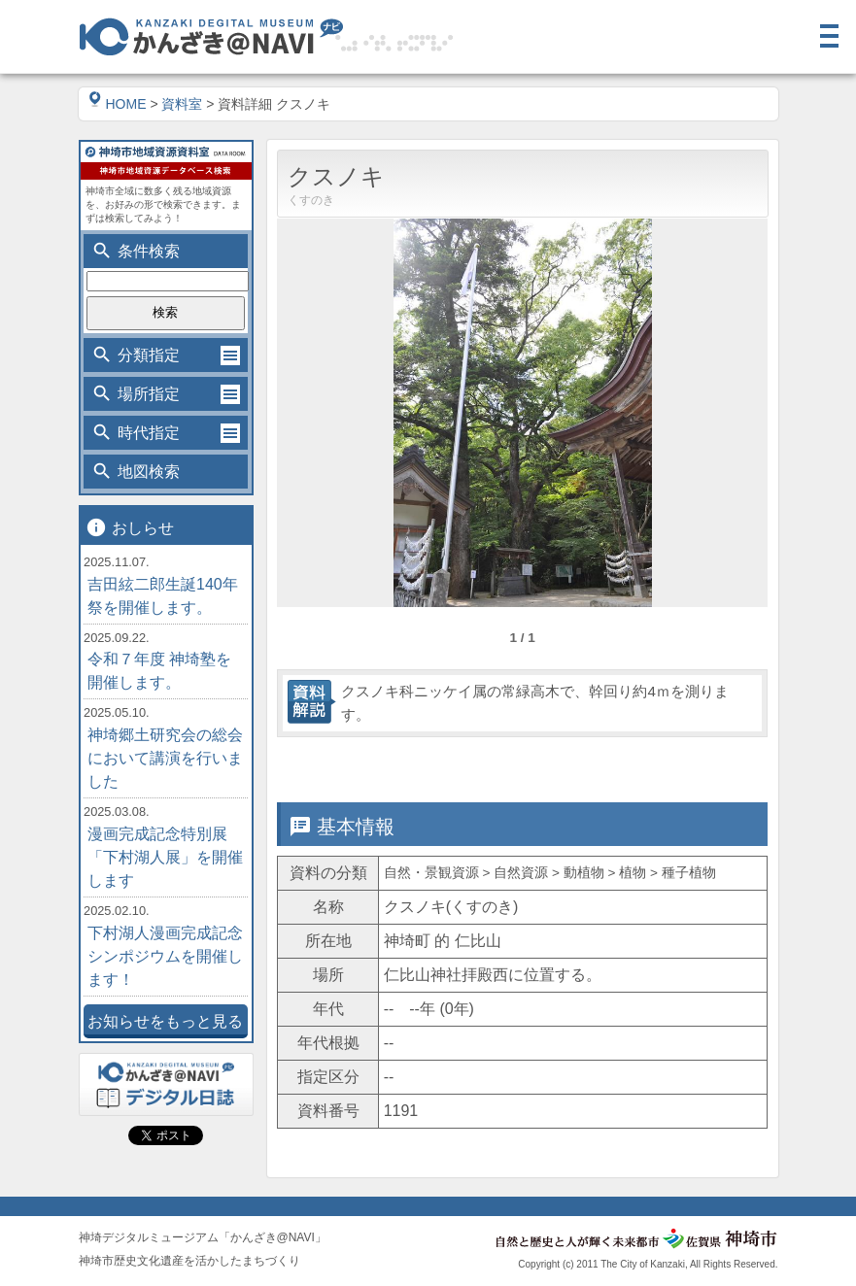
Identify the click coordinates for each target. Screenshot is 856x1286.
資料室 (181, 104)
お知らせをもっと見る (165, 1021)
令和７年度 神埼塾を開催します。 (159, 671)
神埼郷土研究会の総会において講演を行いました (165, 758)
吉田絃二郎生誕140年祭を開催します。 (162, 596)
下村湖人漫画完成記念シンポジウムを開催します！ (165, 956)
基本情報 (338, 765)
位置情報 (583, 765)
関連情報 (705, 765)
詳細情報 (460, 765)
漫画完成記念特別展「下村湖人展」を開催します (165, 857)
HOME (117, 104)
